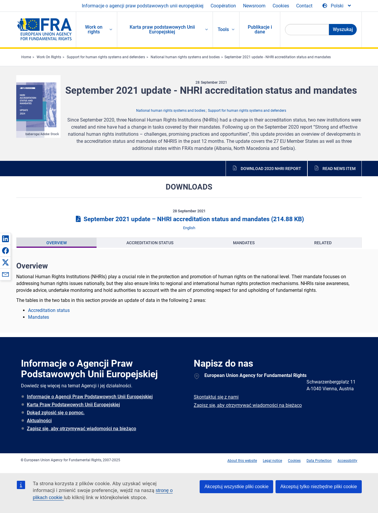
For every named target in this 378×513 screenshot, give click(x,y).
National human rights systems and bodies (185, 57)
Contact (304, 6)
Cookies (281, 6)
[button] (5, 239)
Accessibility (347, 461)
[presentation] (57, 243)
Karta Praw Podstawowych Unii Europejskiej (73, 404)
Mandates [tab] (244, 242)
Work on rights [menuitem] (93, 29)
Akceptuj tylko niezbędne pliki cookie (318, 486)
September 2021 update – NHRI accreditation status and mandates (189, 219)
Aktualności (39, 420)
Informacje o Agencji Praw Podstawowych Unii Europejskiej (90, 396)
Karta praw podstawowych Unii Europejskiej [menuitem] (162, 29)
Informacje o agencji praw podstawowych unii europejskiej (142, 6)
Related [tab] (323, 242)
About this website (242, 461)
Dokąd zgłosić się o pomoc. (55, 412)
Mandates (38, 317)
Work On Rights (49, 57)
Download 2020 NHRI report (271, 168)
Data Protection (319, 461)
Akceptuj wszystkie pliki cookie (236, 486)
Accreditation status (49, 310)
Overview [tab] (56, 242)
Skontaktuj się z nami (216, 397)
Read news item (339, 168)
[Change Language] (337, 6)
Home (26, 57)
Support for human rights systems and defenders (106, 57)
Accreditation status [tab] (149, 242)
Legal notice (272, 461)
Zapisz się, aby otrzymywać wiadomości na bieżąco (81, 428)
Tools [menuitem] (223, 29)
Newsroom (254, 6)
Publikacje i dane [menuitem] (260, 29)
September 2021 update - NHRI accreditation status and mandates (277, 57)
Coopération (223, 6)
